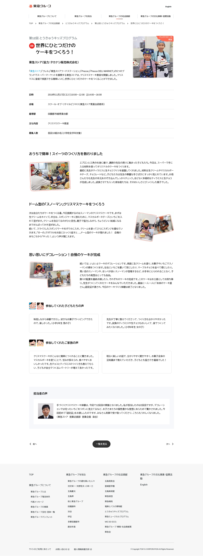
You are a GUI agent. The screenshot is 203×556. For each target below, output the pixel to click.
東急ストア (35, 71)
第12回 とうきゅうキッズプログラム (110, 23)
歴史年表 (72, 527)
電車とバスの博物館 (113, 506)
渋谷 (70, 511)
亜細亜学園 (110, 486)
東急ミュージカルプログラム (117, 517)
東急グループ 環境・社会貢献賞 (118, 527)
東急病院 (109, 501)
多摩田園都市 (74, 522)
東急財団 (109, 496)
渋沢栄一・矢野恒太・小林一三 (80, 486)
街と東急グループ (75, 501)
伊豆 (70, 517)
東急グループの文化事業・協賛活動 (156, 16)
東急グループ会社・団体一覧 (43, 512)
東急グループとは (38, 492)
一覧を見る (101, 444)
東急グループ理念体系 (40, 497)
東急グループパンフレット (42, 517)
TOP (31, 23)
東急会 (108, 532)
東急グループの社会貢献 (49, 23)
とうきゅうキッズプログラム (77, 23)
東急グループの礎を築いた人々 (81, 481)
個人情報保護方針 (82, 549)
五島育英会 (110, 481)
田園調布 (72, 506)
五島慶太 (72, 491)
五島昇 (71, 496)
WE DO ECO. (111, 522)
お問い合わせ (61, 549)
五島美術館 (110, 491)
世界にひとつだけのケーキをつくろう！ (147, 23)
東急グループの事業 (39, 507)
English (169, 7)
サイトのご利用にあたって (40, 549)
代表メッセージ (37, 502)
